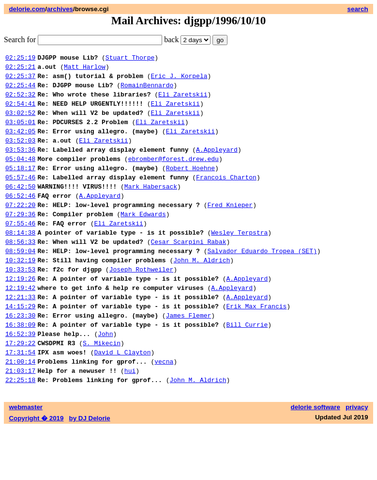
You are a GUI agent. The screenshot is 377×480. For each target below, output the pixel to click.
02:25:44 (20, 90)
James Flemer (188, 357)
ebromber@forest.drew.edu (173, 176)
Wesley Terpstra (239, 261)
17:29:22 (20, 389)
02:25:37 (20, 80)
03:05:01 (20, 133)
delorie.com (27, 9)
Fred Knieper (230, 229)
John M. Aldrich (201, 293)
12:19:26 (20, 314)
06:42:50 (20, 208)
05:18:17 (20, 186)
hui (130, 421)
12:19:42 (20, 325)
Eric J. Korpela (179, 80)
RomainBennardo (147, 90)
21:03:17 (20, 421)
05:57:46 (20, 197)
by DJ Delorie (89, 470)
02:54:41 (20, 112)
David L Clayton (122, 400)
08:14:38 (20, 261)
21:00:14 (20, 410)
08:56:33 (20, 272)
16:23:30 (20, 357)
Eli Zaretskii (182, 101)
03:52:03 (20, 154)
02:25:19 (20, 58)
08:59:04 (20, 282)
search (357, 9)
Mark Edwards (143, 240)
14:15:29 (20, 346)
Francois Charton (226, 197)
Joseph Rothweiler (141, 304)
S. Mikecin (102, 389)
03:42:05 (20, 144)
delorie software (315, 459)
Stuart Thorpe (130, 58)
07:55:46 (20, 250)
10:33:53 (20, 304)
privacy (357, 459)
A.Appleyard (217, 165)
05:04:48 (20, 176)
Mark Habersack (150, 208)
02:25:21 (20, 69)
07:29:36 (20, 240)
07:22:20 (20, 229)
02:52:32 (20, 101)
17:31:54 (20, 400)
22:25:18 (20, 432)
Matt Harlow (85, 69)
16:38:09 (20, 368)
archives (60, 9)
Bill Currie (247, 368)
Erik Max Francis (256, 346)
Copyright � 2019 (36, 470)
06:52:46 (20, 218)
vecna (163, 410)
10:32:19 (20, 293)
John (105, 378)
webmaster (26, 459)
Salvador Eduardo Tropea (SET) (262, 282)
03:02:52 (20, 122)
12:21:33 (20, 336)
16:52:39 (20, 378)
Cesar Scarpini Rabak (188, 272)
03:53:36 (20, 165)
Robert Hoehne (190, 186)
